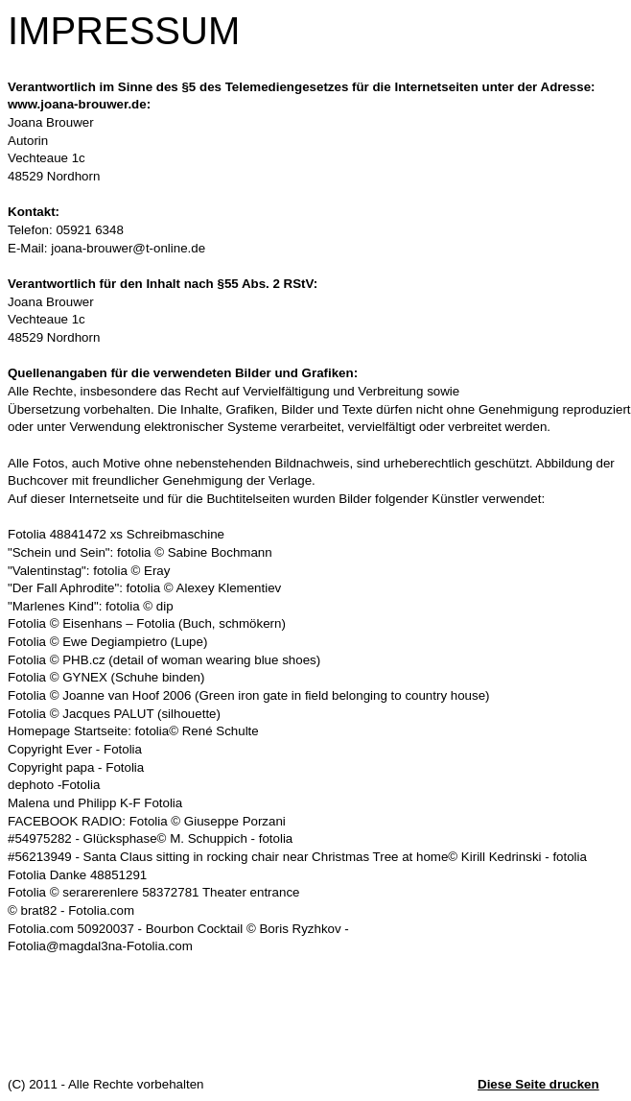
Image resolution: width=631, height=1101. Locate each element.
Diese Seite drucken (538, 1084)
